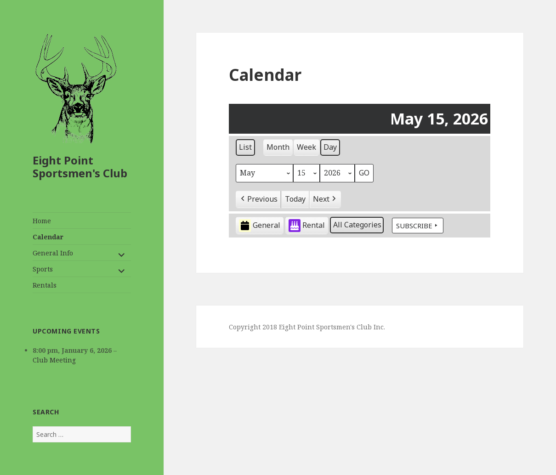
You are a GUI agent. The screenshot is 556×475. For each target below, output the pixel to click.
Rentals (45, 285)
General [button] (259, 225)
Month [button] (278, 147)
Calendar (48, 236)
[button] (258, 199)
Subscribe (417, 225)
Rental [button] (307, 225)
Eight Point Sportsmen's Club (80, 167)
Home (42, 220)
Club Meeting (54, 360)
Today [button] (295, 199)
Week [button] (306, 147)
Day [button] (330, 147)
